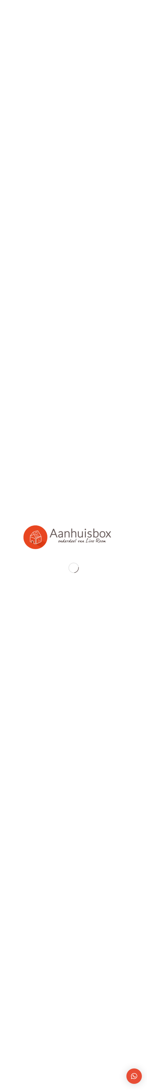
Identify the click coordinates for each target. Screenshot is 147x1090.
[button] (134, 1076)
